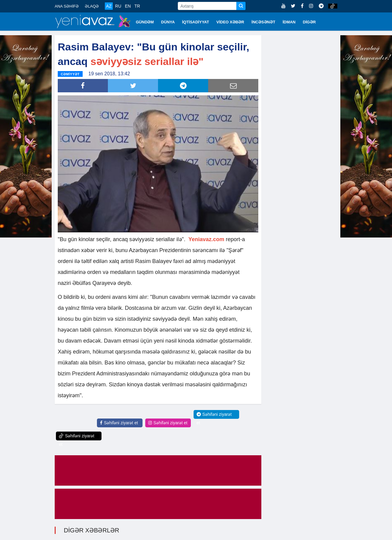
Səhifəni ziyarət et (119, 422)
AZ (109, 6)
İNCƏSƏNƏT (263, 22)
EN (128, 6)
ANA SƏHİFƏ (67, 6)
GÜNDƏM (145, 22)
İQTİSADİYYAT (195, 22)
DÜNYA (168, 22)
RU (118, 6)
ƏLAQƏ (92, 6)
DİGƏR (309, 22)
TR (137, 6)
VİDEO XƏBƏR (230, 22)
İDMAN (289, 22)
